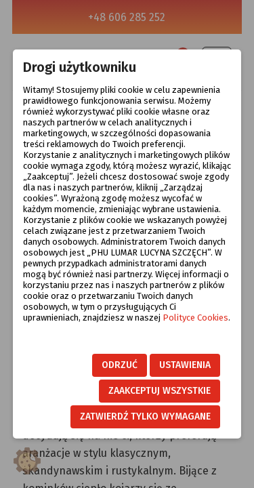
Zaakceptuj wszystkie (159, 390)
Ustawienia (185, 365)
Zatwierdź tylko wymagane (145, 416)
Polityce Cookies (195, 317)
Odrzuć (119, 365)
